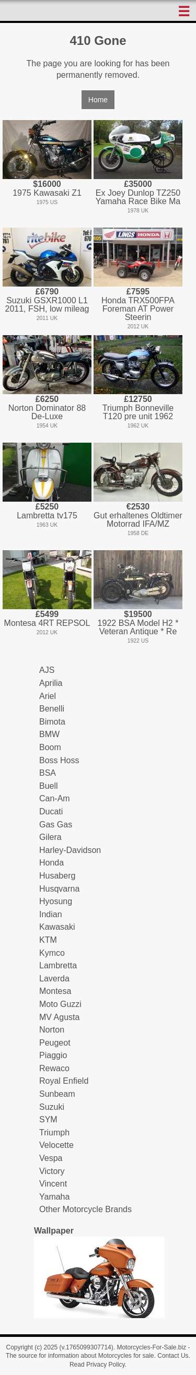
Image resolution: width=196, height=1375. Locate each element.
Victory (52, 1171)
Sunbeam (57, 1093)
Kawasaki (57, 926)
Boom (50, 747)
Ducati (51, 811)
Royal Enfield (63, 1080)
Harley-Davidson (70, 850)
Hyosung (55, 901)
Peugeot (55, 1042)
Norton (51, 1029)
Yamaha (54, 1196)
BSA (47, 772)
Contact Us (172, 1355)
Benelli (51, 708)
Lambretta (58, 965)
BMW (49, 734)
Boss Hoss (59, 760)
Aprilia (50, 683)
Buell (48, 785)
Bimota (52, 721)
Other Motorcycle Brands (85, 1209)
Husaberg (57, 875)
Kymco (52, 953)
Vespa (50, 1158)
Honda (51, 862)
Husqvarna (59, 888)
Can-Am (54, 798)
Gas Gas (55, 824)
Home (98, 100)
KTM (48, 939)
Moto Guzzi (60, 1004)
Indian (50, 914)
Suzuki (51, 1107)
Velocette (56, 1145)
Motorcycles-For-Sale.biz (151, 1347)
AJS (46, 670)
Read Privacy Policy (97, 1364)
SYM (48, 1119)
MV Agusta (59, 1017)
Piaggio (53, 1055)
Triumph (54, 1132)
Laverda (54, 978)
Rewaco (54, 1068)
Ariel (47, 696)
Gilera (50, 837)
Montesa (55, 991)
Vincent (53, 1183)
